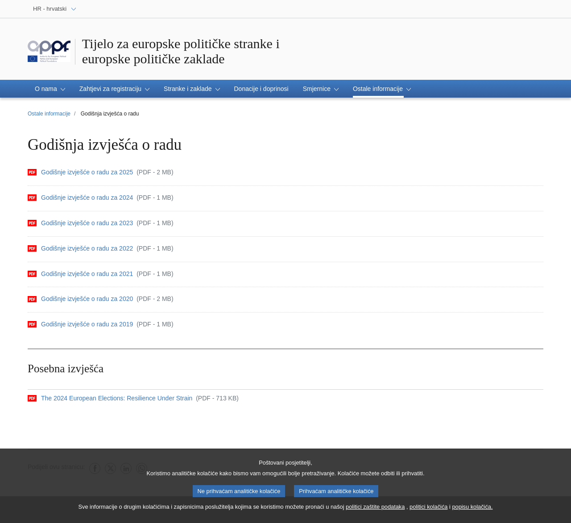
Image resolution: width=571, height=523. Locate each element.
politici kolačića (428, 510)
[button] (50, 89)
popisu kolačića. (472, 510)
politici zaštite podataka (375, 510)
